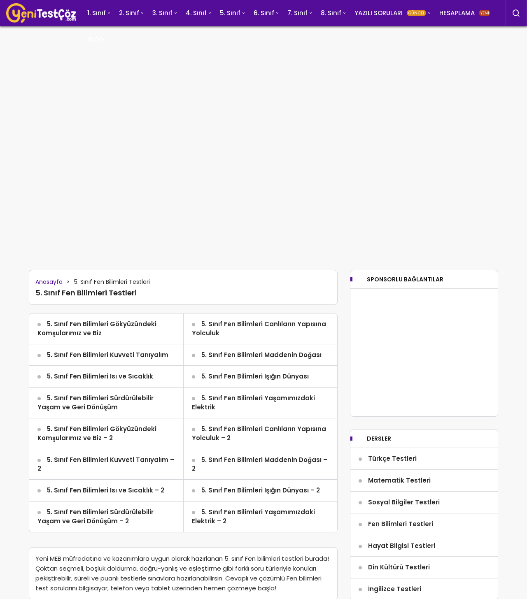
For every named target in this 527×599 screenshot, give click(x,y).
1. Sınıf (96, 13)
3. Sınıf (162, 13)
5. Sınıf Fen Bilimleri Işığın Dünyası (255, 376)
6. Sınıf (264, 13)
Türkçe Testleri (392, 458)
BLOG (95, 39)
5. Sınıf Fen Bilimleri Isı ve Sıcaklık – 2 (105, 490)
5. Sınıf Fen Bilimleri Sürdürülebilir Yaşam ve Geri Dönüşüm (95, 402)
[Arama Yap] (516, 13)
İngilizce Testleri (394, 589)
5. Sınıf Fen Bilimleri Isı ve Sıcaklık (100, 376)
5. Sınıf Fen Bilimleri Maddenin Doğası (261, 355)
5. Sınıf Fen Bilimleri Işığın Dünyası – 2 (260, 490)
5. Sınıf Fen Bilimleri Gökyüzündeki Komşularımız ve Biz (96, 328)
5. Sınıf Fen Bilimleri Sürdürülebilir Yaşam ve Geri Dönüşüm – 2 (95, 516)
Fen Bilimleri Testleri (400, 524)
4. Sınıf (196, 13)
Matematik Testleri (399, 480)
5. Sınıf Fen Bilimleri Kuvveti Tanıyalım (107, 355)
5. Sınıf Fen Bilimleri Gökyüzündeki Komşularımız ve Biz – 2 (96, 433)
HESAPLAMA (464, 13)
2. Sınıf (129, 13)
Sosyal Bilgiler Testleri (404, 502)
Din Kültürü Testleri (399, 567)
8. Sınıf (331, 13)
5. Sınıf (230, 13)
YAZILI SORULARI (390, 13)
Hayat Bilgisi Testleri (401, 545)
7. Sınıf (297, 13)
